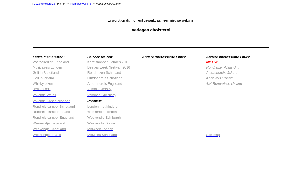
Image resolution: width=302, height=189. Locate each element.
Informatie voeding (80, 3)
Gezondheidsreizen (45, 3)
